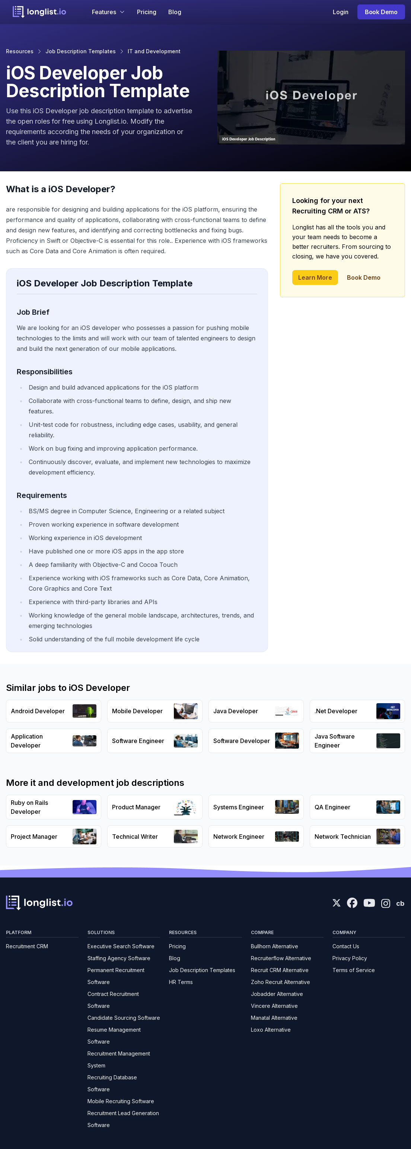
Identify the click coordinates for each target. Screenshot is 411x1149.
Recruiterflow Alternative (281, 958)
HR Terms (181, 982)
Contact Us (345, 946)
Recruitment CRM (27, 946)
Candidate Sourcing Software (123, 1018)
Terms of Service (353, 970)
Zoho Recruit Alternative (280, 982)
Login (340, 12)
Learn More (315, 277)
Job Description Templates (80, 51)
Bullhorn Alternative (274, 946)
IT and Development (154, 51)
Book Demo (381, 12)
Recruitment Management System (118, 1059)
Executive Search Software (120, 946)
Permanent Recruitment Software (115, 976)
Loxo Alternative (271, 1029)
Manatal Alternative (274, 1018)
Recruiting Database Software (112, 1083)
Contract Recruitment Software (113, 1000)
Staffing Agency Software (118, 958)
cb (400, 903)
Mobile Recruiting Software (120, 1101)
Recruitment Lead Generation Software (123, 1119)
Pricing (146, 12)
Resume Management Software (114, 1035)
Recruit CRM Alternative (280, 970)
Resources (20, 51)
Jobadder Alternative (277, 994)
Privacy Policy (349, 958)
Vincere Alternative (274, 1006)
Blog (174, 12)
